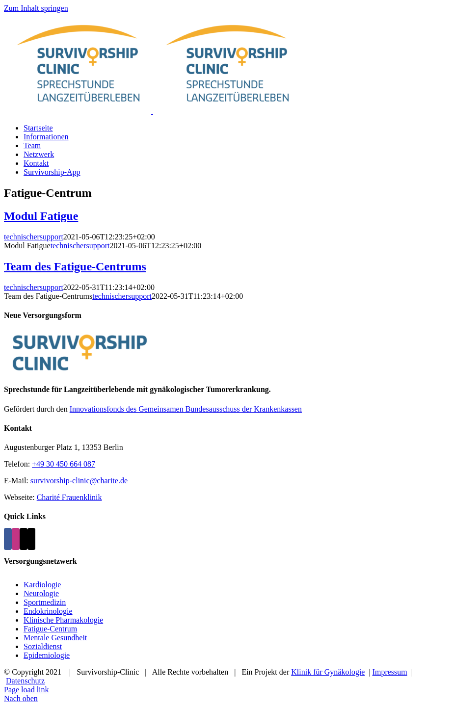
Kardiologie (42, 584)
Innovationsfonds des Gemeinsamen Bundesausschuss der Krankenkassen (186, 409)
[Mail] (23, 539)
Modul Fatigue (41, 215)
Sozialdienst (43, 646)
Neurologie (41, 593)
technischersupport (33, 237)
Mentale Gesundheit (55, 637)
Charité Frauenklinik (69, 497)
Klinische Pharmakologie (63, 620)
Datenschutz (25, 681)
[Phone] (31, 539)
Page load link (26, 689)
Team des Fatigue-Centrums (75, 266)
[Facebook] (8, 539)
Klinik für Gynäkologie (328, 672)
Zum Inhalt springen (36, 8)
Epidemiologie (47, 655)
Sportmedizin (45, 602)
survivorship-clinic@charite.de (79, 480)
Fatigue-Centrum (50, 629)
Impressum (389, 672)
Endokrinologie (48, 611)
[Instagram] (16, 539)
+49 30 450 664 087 (63, 464)
